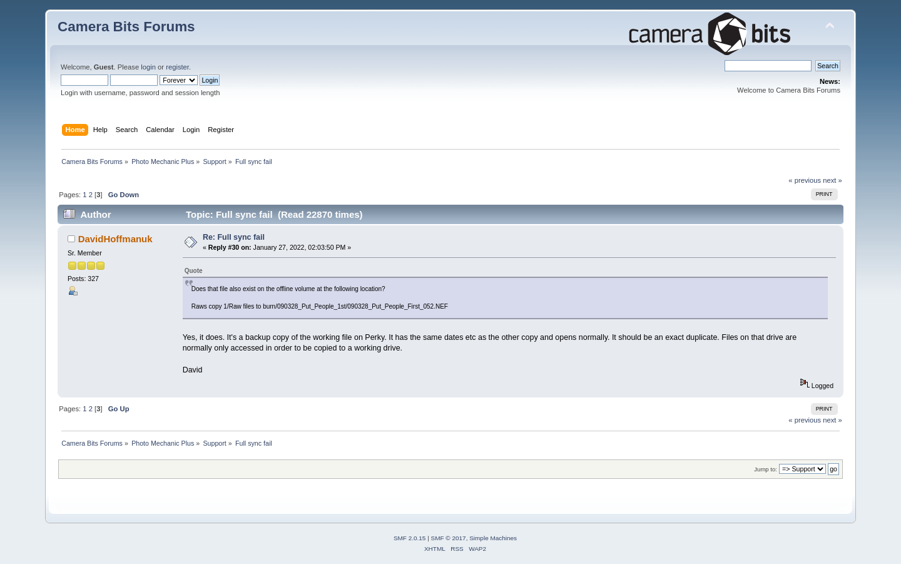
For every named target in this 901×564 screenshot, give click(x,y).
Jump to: (765, 469)
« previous (804, 180)
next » (832, 180)
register (177, 67)
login (148, 67)
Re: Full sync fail (234, 237)
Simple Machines (493, 538)
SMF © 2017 (448, 538)
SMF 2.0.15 (410, 538)
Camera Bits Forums (126, 26)
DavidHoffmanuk (115, 238)
